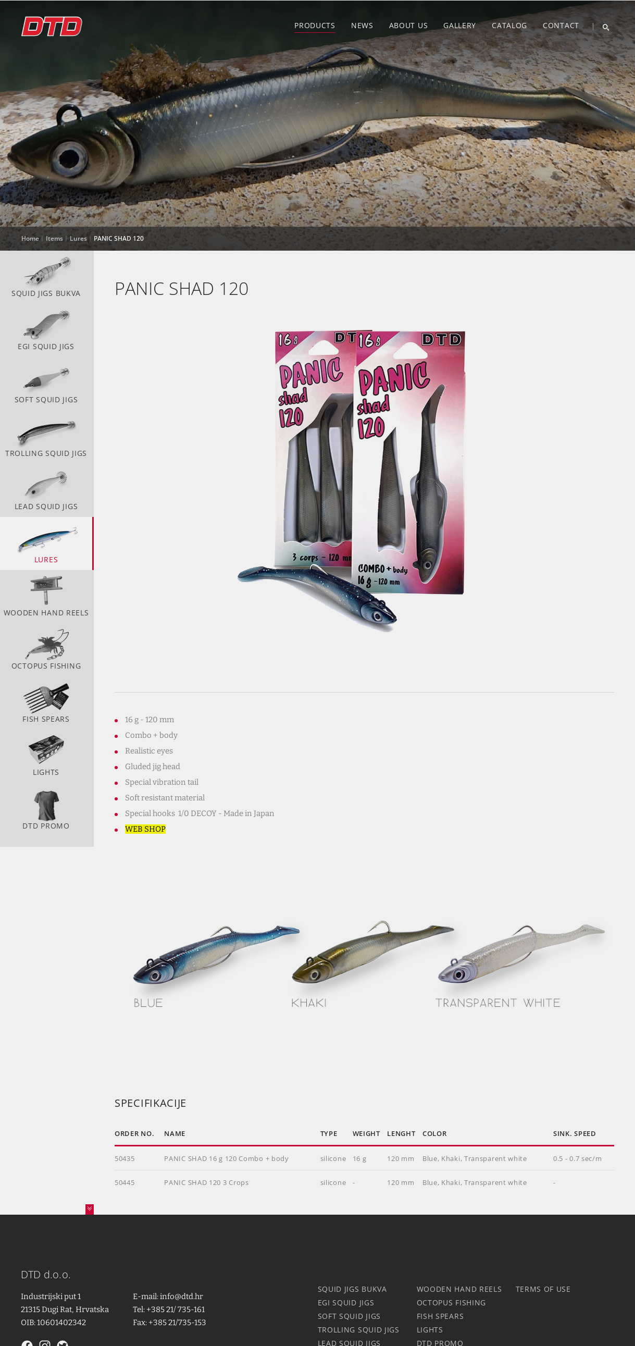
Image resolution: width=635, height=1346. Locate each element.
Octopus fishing (46, 649)
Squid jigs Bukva (46, 276)
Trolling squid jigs (46, 436)
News (362, 25)
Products (314, 25)
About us (408, 25)
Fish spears (46, 702)
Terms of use (543, 1289)
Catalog (509, 25)
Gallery (459, 25)
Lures (46, 542)
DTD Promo (46, 808)
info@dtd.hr (181, 1296)
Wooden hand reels (46, 596)
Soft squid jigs (46, 382)
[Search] (602, 26)
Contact (561, 25)
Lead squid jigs (46, 489)
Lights (46, 755)
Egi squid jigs (46, 329)
